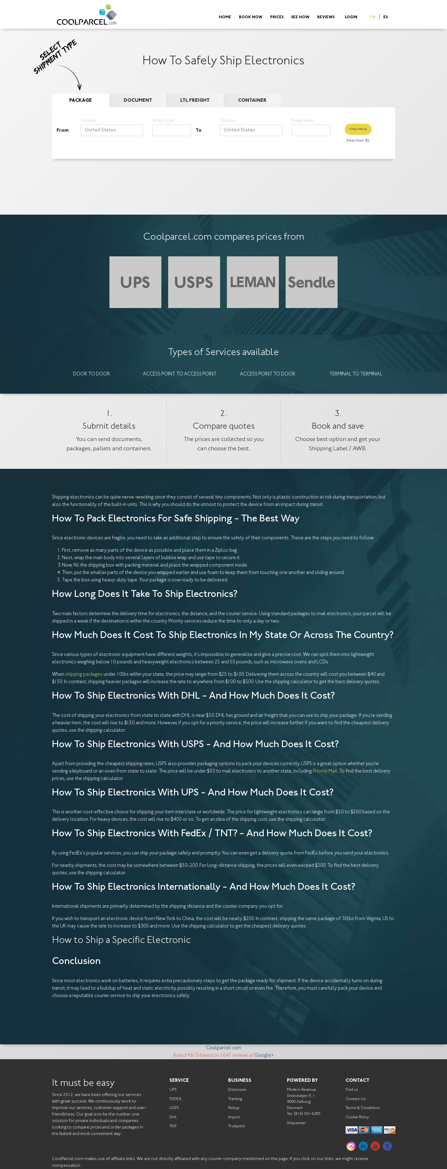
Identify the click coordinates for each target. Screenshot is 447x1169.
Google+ (264, 1055)
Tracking (235, 1099)
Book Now (250, 17)
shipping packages (84, 674)
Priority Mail (325, 771)
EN (373, 17)
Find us (352, 1090)
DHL (173, 1117)
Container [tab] (252, 100)
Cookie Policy (357, 1117)
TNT (173, 1126)
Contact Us (355, 1099)
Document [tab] (138, 100)
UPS (173, 1090)
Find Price (358, 129)
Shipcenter (296, 1123)
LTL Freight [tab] (195, 100)
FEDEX (175, 1099)
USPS (174, 1108)
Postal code (163, 121)
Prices (276, 17)
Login (351, 17)
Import (234, 1117)
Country (89, 121)
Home (225, 17)
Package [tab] (80, 100)
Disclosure (237, 1090)
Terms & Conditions (363, 1108)
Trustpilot (236, 1126)
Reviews (325, 17)
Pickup (234, 1108)
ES (385, 17)
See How (300, 17)
